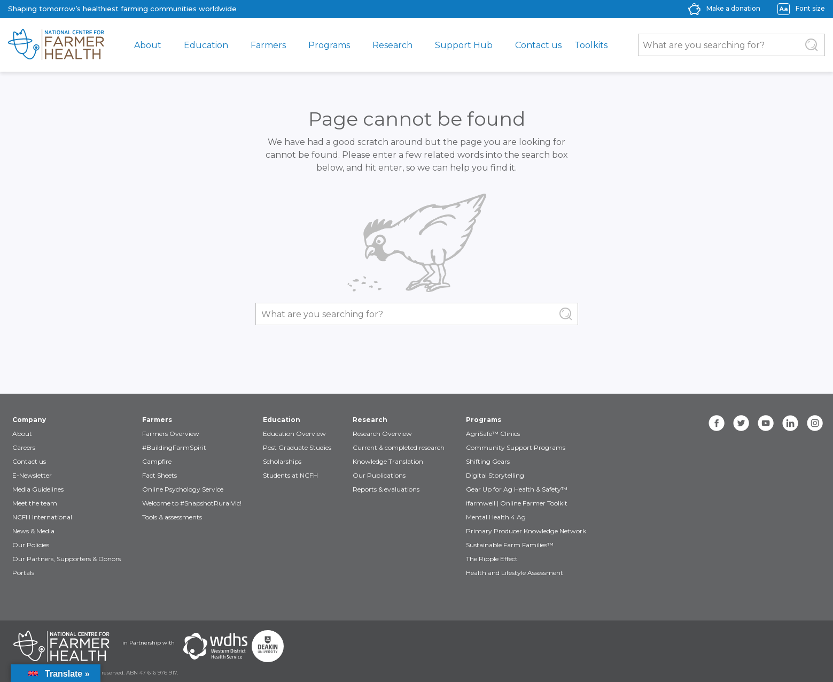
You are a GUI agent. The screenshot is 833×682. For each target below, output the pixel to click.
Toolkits (591, 45)
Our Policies (30, 545)
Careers (23, 447)
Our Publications (379, 475)
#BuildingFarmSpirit (174, 447)
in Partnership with (148, 642)
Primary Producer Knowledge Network (526, 531)
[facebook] (717, 423)
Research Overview (382, 434)
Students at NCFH (290, 475)
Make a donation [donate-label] (733, 8)
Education (206, 45)
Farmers (268, 45)
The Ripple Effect (492, 559)
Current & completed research (399, 447)
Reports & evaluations (386, 489)
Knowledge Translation (388, 461)
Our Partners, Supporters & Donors (66, 559)
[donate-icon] (694, 8)
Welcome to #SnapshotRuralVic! (192, 503)
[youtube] (766, 423)
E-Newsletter (32, 475)
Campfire (157, 461)
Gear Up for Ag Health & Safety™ (516, 489)
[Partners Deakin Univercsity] (268, 646)
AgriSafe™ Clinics (493, 434)
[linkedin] (790, 423)
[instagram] (815, 423)
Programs (329, 45)
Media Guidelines (38, 489)
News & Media (33, 531)
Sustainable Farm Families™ (510, 545)
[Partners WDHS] (215, 646)
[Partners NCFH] (61, 646)
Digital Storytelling (495, 475)
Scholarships (282, 461)
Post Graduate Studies (297, 447)
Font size (810, 8)
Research (392, 45)
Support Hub (464, 45)
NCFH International (42, 517)
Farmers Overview (170, 434)
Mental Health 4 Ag (496, 517)
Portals (23, 573)
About (147, 45)
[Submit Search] (811, 45)
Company (29, 420)
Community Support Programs (515, 447)
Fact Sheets (159, 475)
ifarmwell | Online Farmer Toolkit (516, 503)
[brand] (56, 45)
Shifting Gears (488, 461)
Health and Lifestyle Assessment (514, 573)
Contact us (538, 45)
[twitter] (741, 423)
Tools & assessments (172, 517)
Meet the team (34, 503)
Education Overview (294, 434)
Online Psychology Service (182, 489)
